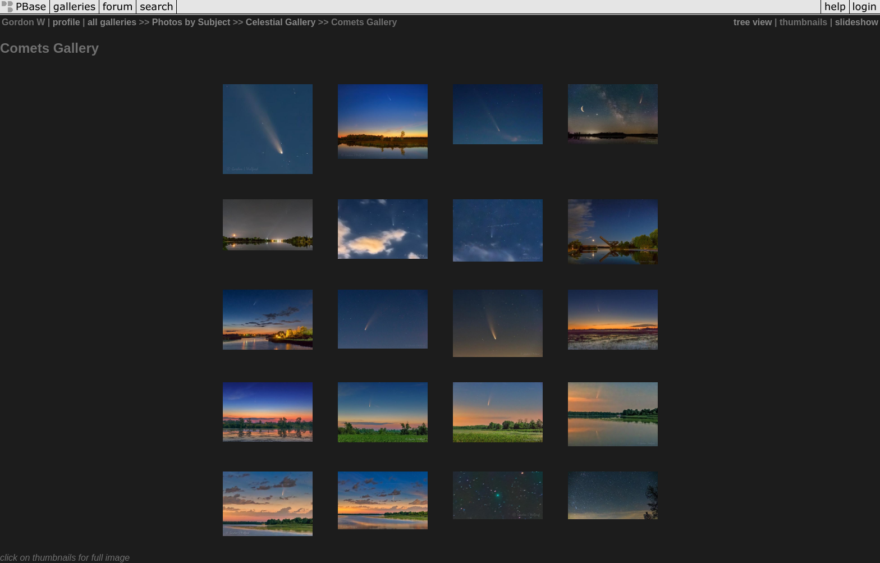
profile (66, 22)
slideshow (856, 22)
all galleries (112, 22)
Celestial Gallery (281, 22)
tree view (753, 22)
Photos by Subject (191, 22)
